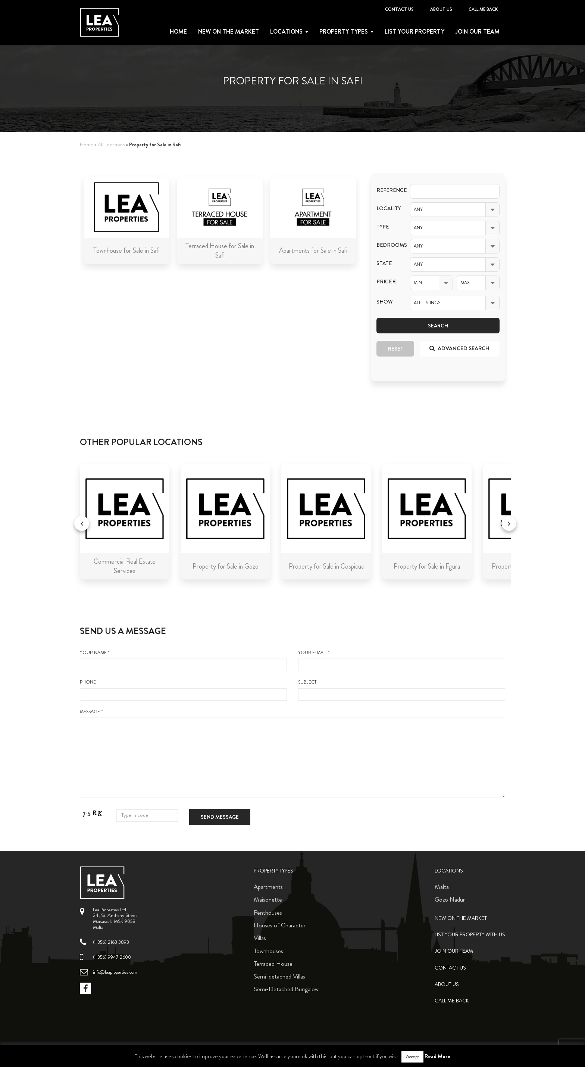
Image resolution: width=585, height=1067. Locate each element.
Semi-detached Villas (279, 976)
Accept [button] (412, 1056)
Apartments (268, 886)
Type (382, 227)
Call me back (483, 9)
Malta (442, 886)
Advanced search (459, 348)
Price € (386, 281)
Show (384, 302)
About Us (441, 9)
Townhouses (268, 950)
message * (292, 753)
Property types (343, 31)
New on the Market (228, 31)
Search (438, 325)
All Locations (111, 144)
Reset (396, 348)
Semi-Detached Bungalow (286, 988)
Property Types (273, 870)
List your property (414, 31)
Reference (387, 190)
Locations (286, 31)
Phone (183, 690)
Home (178, 31)
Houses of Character (280, 925)
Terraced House (273, 963)
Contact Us (399, 9)
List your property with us (470, 934)
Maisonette (268, 899)
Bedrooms (387, 245)
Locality (387, 208)
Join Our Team (478, 31)
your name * (183, 660)
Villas (260, 937)
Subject (401, 690)
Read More (437, 1056)
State (384, 263)
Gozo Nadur (450, 899)
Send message (220, 817)
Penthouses (268, 912)
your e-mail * (401, 660)
